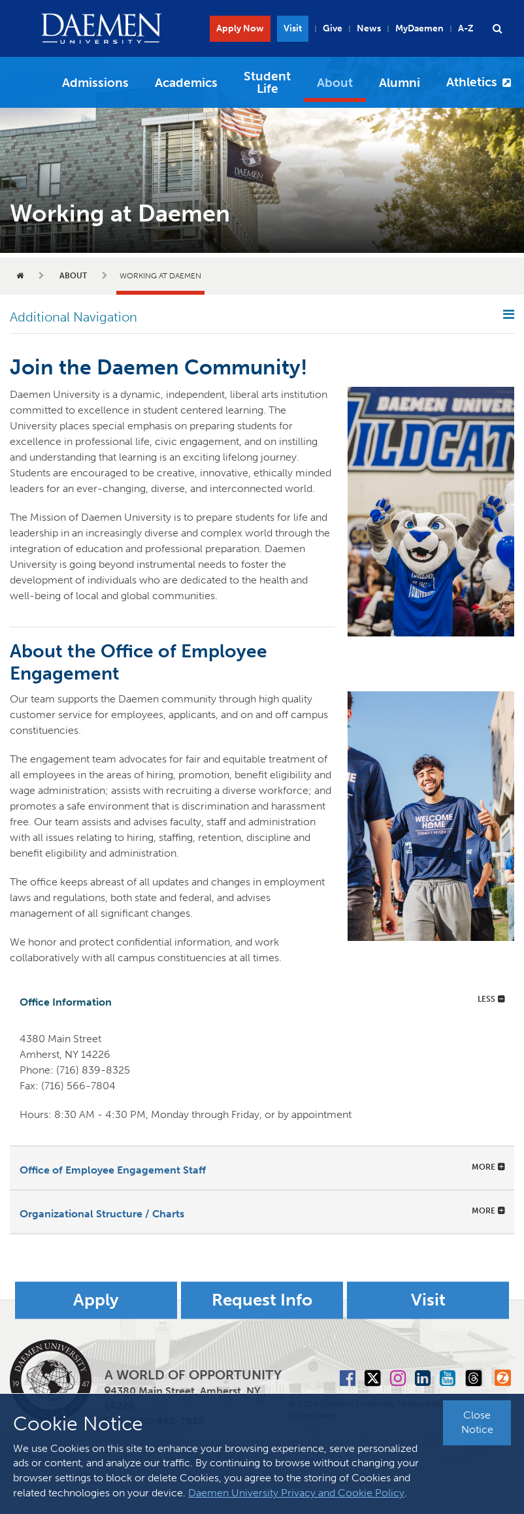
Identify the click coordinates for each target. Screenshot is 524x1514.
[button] (497, 29)
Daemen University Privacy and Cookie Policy (296, 1493)
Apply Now (240, 28)
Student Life (267, 82)
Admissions (95, 82)
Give (332, 28)
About (335, 82)
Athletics (471, 82)
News (369, 28)
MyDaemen (419, 28)
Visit (293, 28)
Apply (96, 1300)
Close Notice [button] (477, 1422)
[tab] (262, 1000)
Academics (186, 82)
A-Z (466, 28)
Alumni (399, 82)
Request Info (262, 1300)
